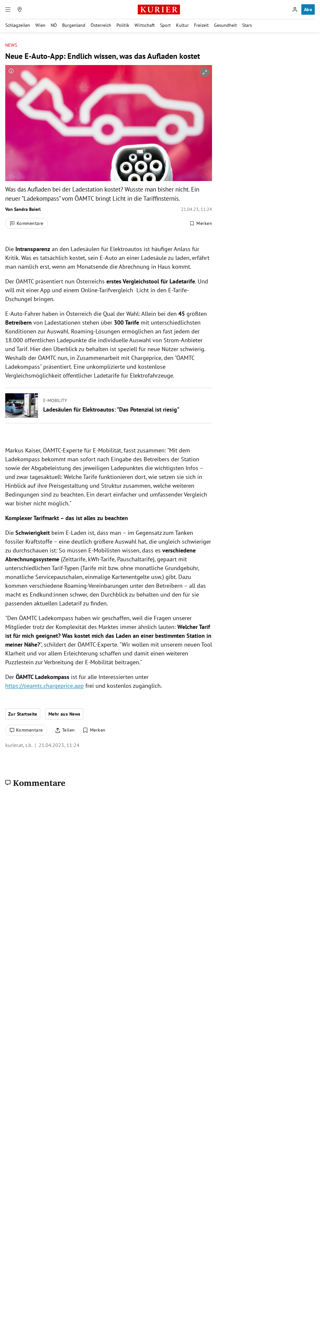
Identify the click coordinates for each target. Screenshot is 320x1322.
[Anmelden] (295, 9)
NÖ (54, 25)
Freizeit (201, 25)
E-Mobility (55, 400)
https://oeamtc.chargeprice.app (44, 685)
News (11, 45)
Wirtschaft (144, 25)
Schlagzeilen (17, 25)
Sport (165, 25)
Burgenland (73, 25)
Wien (40, 25)
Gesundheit (225, 25)
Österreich (101, 25)
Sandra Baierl (27, 209)
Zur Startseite (22, 714)
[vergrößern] (204, 72)
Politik (122, 25)
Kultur (182, 25)
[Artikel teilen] (65, 730)
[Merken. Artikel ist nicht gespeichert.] (200, 224)
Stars (247, 25)
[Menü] (8, 9)
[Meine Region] (19, 9)
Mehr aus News (64, 714)
